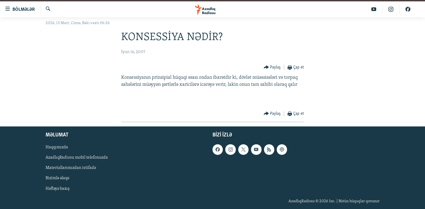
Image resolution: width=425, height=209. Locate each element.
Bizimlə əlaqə (57, 178)
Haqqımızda (57, 147)
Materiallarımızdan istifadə (71, 168)
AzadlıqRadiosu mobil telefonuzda (77, 157)
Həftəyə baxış (58, 189)
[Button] (272, 67)
